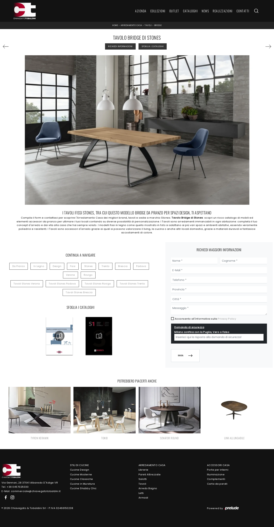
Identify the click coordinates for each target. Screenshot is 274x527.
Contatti (243, 11)
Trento (105, 266)
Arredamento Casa (131, 25)
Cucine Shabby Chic (83, 488)
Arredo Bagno (148, 488)
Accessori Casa (218, 465)
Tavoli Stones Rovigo (98, 283)
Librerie (143, 470)
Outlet (174, 11)
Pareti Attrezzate (150, 474)
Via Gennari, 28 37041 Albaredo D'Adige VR (30, 482)
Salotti (143, 479)
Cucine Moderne (81, 474)
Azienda (141, 11)
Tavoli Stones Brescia (79, 292)
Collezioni (158, 11)
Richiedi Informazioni (120, 46)
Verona (70, 275)
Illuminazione (216, 474)
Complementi (216, 479)
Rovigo (88, 275)
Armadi (143, 497)
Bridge (158, 25)
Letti (141, 493)
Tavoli (148, 25)
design (57, 266)
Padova (141, 266)
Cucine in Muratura (82, 484)
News (205, 11)
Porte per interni (218, 470)
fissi (73, 266)
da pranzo (18, 266)
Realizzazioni (223, 11)
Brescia (123, 266)
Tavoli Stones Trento (132, 283)
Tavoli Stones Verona (27, 283)
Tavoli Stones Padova (62, 283)
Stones (88, 266)
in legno (38, 266)
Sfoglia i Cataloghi (153, 46)
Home (115, 25)
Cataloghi (190, 11)
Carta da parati (217, 484)
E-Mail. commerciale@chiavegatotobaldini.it (31, 491)
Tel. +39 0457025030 (15, 487)
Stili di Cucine (79, 465)
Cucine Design (79, 470)
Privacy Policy (227, 319)
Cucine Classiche (81, 479)
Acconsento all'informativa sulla (205, 319)
